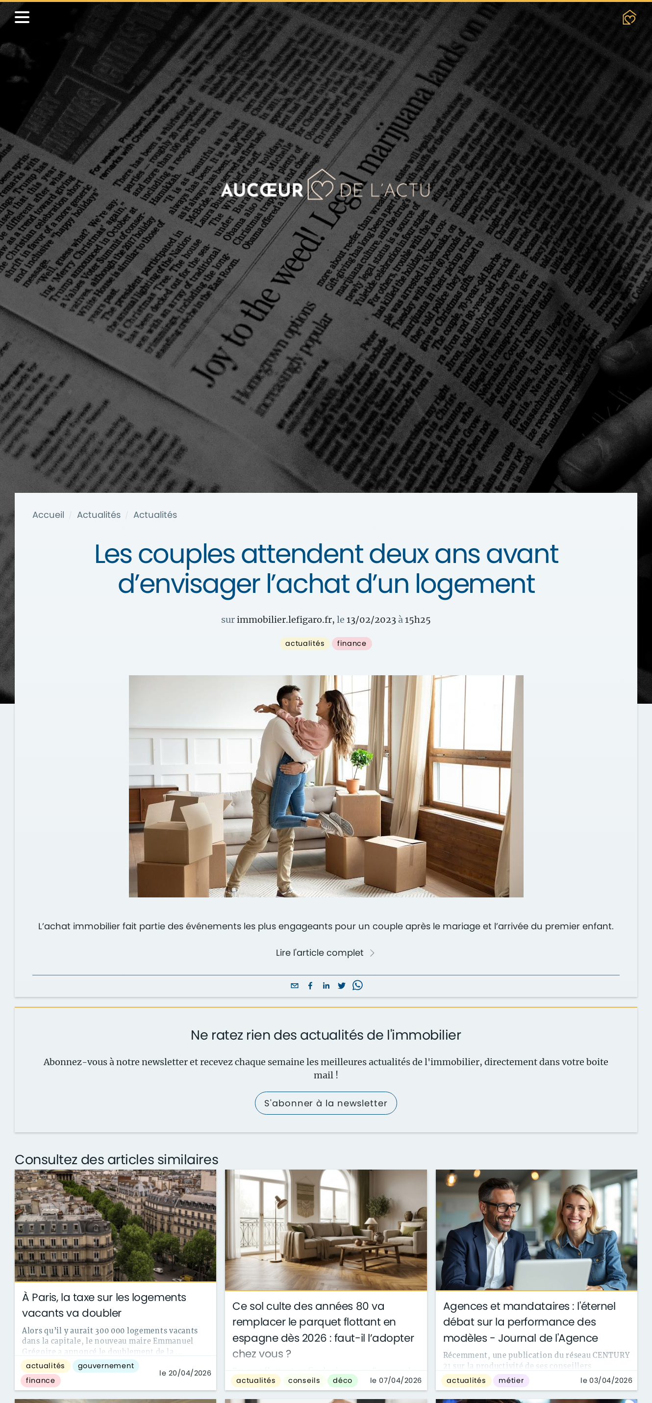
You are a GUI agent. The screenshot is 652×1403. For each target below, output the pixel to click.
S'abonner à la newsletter (326, 1103)
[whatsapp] (357, 986)
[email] (294, 986)
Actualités (99, 514)
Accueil (48, 514)
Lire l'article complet (325, 952)
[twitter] (342, 986)
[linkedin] (326, 986)
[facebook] (310, 986)
